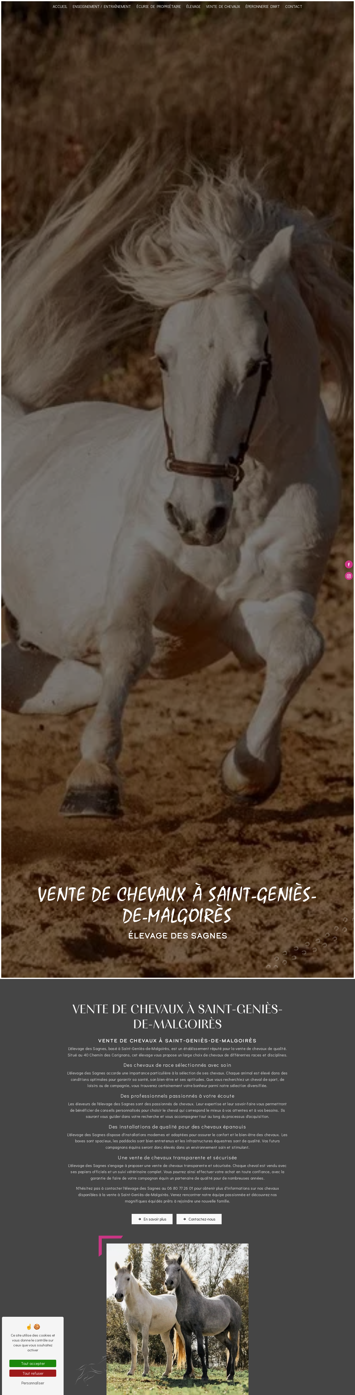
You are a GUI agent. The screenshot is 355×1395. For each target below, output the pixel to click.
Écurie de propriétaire (159, 6)
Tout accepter (33, 1363)
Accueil (60, 6)
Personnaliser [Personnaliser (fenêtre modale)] (32, 1382)
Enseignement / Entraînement (102, 6)
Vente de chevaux (223, 6)
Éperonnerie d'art (263, 6)
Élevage (193, 6)
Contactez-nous (199, 1212)
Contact (293, 6)
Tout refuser (32, 1373)
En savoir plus (152, 1212)
